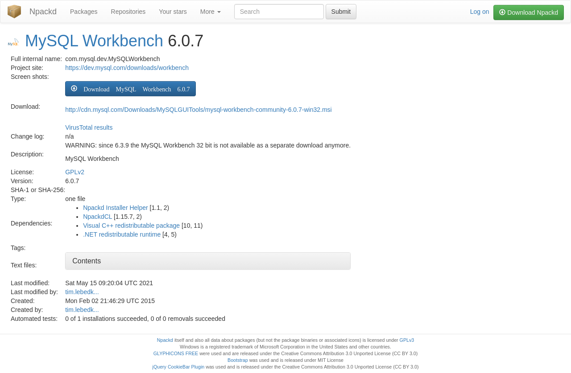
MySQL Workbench (94, 41)
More (210, 11)
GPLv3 (407, 340)
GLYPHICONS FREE (175, 353)
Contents (86, 261)
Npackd (43, 11)
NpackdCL (97, 216)
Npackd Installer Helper (115, 207)
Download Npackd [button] (528, 12)
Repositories (128, 11)
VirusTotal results (88, 127)
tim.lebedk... (82, 291)
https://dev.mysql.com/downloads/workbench (127, 67)
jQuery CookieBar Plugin (179, 366)
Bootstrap (238, 360)
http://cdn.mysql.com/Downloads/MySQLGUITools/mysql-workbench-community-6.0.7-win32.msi (198, 109)
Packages (83, 11)
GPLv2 (74, 172)
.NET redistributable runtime (122, 234)
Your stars (173, 11)
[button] (130, 88)
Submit (341, 11)
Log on (479, 11)
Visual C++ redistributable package (131, 225)
